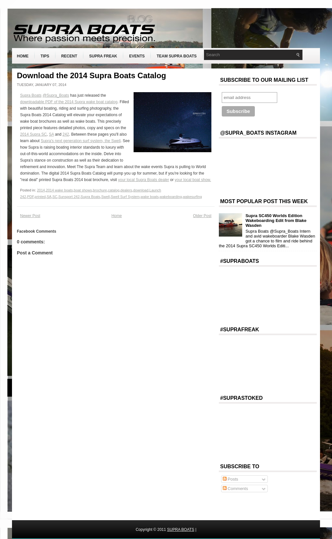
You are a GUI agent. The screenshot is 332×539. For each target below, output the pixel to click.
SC (55, 197)
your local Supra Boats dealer (143, 180)
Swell (105, 197)
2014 (41, 190)
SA (51, 134)
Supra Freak (103, 56)
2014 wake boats (59, 190)
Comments (235, 488)
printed (40, 197)
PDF (30, 197)
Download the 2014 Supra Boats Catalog (91, 76)
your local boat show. (193, 180)
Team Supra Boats (176, 56)
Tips (45, 56)
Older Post (202, 216)
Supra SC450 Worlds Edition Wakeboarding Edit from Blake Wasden (275, 220)
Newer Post (30, 216)
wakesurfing (192, 197)
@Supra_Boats (55, 95)
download (140, 190)
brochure (100, 190)
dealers (126, 190)
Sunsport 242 (68, 197)
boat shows (83, 190)
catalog (113, 190)
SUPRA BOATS (180, 529)
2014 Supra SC (33, 134)
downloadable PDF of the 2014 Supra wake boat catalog (68, 102)
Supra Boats (31, 95)
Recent (69, 56)
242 (66, 134)
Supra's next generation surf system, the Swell (80, 141)
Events (137, 56)
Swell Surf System (125, 197)
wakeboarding (171, 197)
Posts (230, 479)
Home (23, 56)
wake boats (150, 197)
